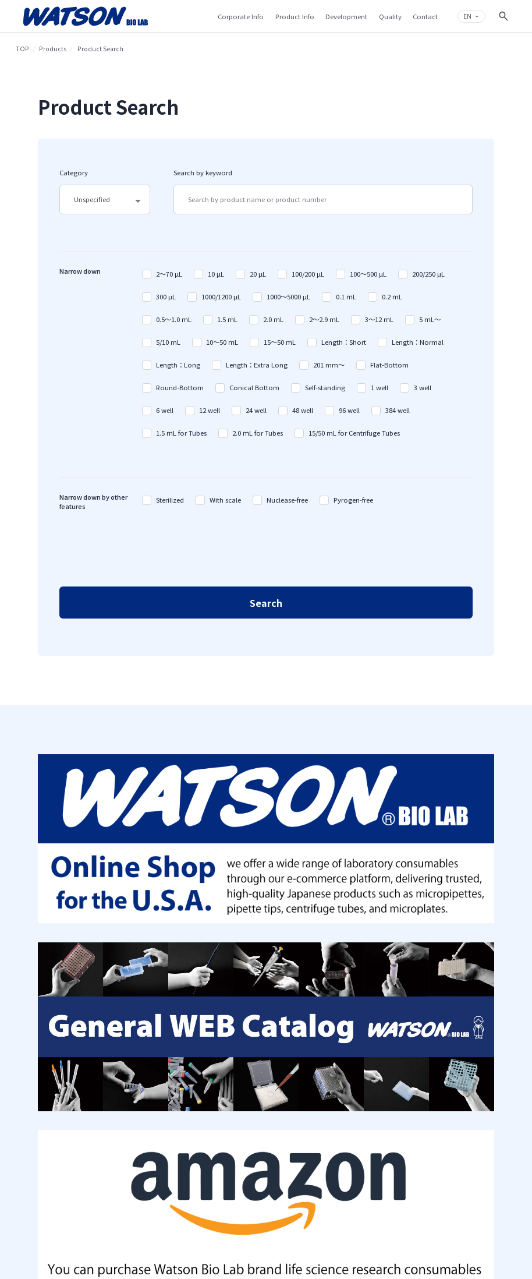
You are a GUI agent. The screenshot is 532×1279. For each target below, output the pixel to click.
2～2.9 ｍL (324, 319)
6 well (164, 410)
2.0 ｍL (273, 319)
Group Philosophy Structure (140, 976)
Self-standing (325, 387)
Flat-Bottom (389, 364)
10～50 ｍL (222, 342)
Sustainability (136, 1023)
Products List (213, 945)
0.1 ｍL (346, 296)
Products (52, 48)
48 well (302, 410)
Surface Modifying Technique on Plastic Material (301, 961)
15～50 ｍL (280, 342)
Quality (288, 1033)
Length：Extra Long (257, 364)
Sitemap (365, 931)
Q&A (439, 955)
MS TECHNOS (214, 994)
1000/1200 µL (221, 296)
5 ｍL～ (430, 319)
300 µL (166, 296)
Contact (444, 941)
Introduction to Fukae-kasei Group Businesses (146, 1002)
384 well (397, 410)
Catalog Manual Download (217, 963)
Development (299, 914)
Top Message (133, 959)
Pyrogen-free (353, 499)
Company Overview (143, 931)
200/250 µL (428, 273)
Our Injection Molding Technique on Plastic (303, 935)
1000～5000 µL (288, 296)
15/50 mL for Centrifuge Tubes (354, 432)
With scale (225, 499)
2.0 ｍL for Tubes (257, 432)
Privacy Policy (372, 945)
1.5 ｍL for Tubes (181, 432)
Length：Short (343, 342)
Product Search (216, 931)
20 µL (258, 273)
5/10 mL (168, 342)
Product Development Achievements (303, 987)
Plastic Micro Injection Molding (303, 1009)
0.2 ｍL (392, 296)
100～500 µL (368, 273)
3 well (422, 387)
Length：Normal (418, 342)
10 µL (216, 273)
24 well (256, 410)
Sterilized (170, 499)
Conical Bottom (254, 387)
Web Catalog (213, 980)
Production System (300, 1050)
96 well (349, 410)
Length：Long (178, 364)
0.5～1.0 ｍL (173, 319)
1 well (379, 387)
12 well (209, 410)
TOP (22, 48)
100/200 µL (308, 273)
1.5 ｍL (227, 319)
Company (134, 914)
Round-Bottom (180, 387)
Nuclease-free (287, 499)
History (126, 945)
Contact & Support (452, 919)
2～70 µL (169, 273)
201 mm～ (329, 364)
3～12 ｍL (379, 319)
